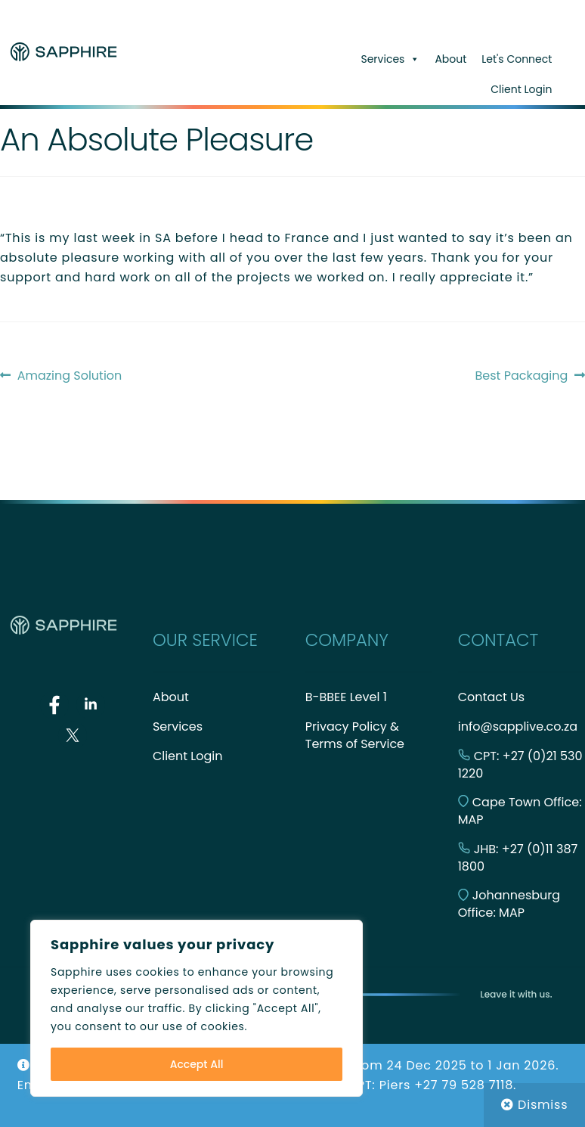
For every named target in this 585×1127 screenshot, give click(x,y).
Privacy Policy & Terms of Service (354, 735)
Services (390, 59)
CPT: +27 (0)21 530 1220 (520, 764)
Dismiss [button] (543, 1104)
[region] (196, 1008)
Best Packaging (521, 376)
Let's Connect (516, 59)
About (450, 59)
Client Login (521, 89)
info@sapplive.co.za (517, 726)
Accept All (197, 1064)
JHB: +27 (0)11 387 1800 (518, 857)
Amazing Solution (69, 376)
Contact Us (491, 697)
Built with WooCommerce (395, 1040)
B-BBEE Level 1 (346, 697)
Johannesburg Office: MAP (509, 903)
